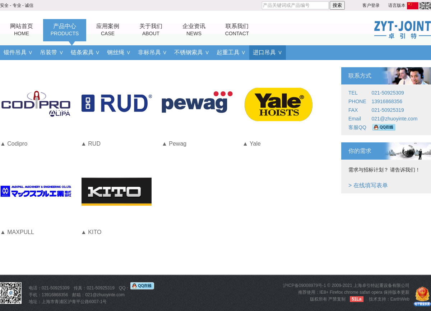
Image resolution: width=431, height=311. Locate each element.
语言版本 (396, 5)
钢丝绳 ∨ (118, 52)
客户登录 (371, 5)
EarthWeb (399, 299)
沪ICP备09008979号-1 (304, 285)
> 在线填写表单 (368, 185)
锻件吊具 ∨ (18, 52)
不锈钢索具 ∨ (191, 52)
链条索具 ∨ (85, 52)
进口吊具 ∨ (267, 52)
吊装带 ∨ (51, 52)
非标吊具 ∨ (152, 52)
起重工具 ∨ (231, 52)
